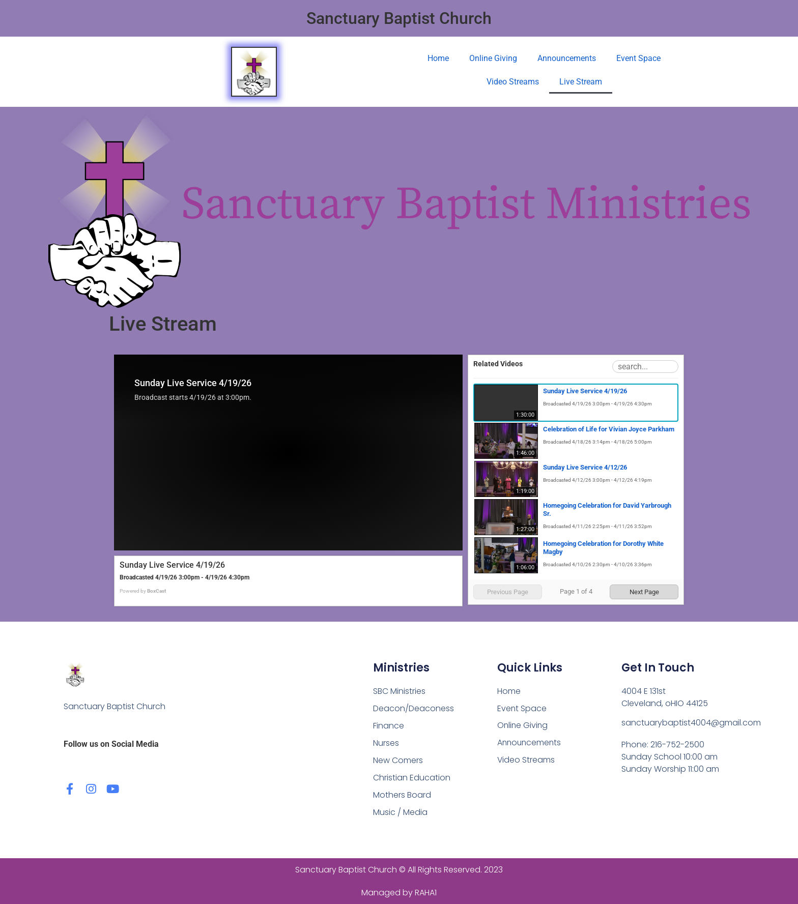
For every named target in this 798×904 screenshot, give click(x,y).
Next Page (644, 592)
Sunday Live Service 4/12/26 (585, 467)
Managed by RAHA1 (399, 892)
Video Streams (513, 81)
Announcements (566, 58)
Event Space (638, 58)
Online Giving (493, 58)
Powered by (143, 591)
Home (438, 58)
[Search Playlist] (645, 366)
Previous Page (507, 592)
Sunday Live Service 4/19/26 (585, 391)
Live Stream (580, 81)
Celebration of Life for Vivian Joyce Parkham (608, 429)
